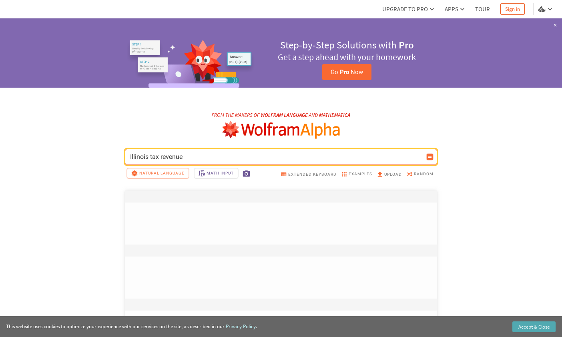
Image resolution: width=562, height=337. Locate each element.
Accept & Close (534, 326)
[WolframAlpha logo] (281, 130)
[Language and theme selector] (546, 9)
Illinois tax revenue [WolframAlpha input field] (276, 156)
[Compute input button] (430, 157)
